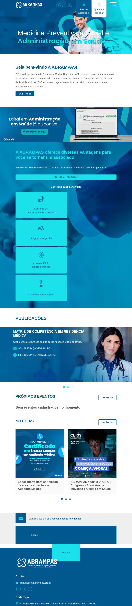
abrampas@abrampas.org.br (35, 519)
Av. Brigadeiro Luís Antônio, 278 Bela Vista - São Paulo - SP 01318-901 (58, 540)
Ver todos (107, 342)
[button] (64, 331)
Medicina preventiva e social (34, 300)
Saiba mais (24, 93)
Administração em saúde (31, 293)
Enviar (104, 475)
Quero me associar (65, 177)
